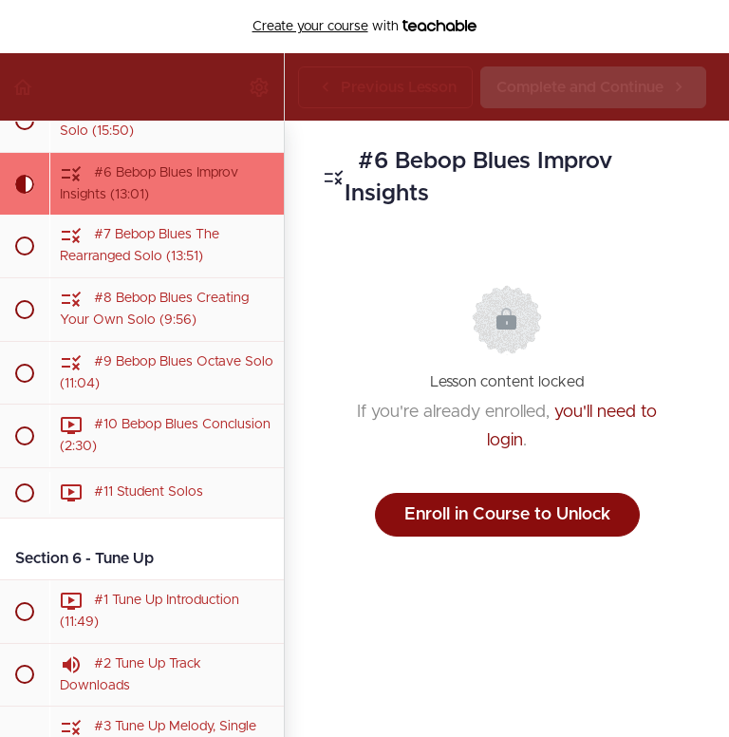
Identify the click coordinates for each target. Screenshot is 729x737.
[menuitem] (260, 87)
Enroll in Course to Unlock (507, 514)
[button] (23, 87)
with (364, 26)
